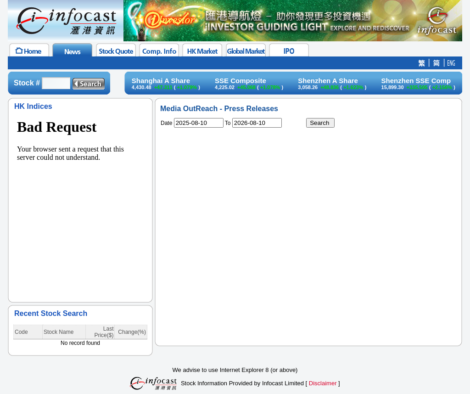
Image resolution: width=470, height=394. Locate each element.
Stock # (27, 83)
